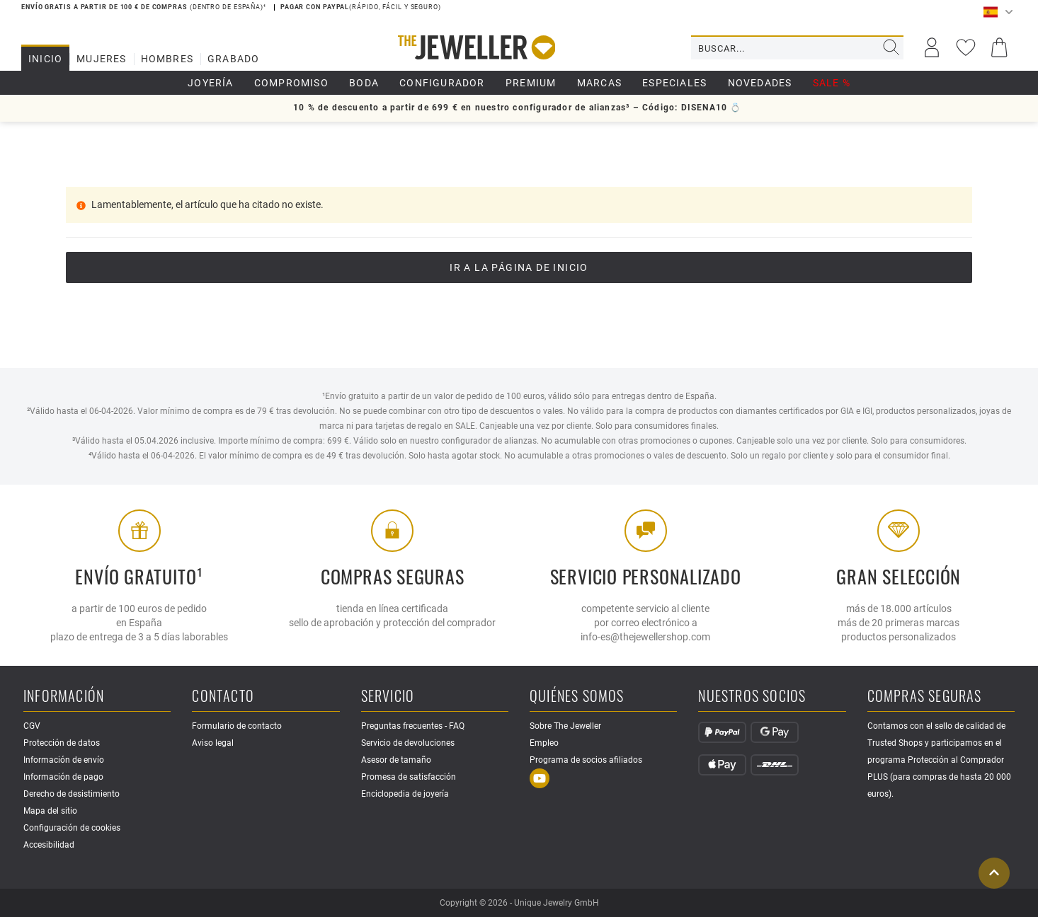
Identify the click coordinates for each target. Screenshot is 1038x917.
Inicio (45, 58)
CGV (31, 726)
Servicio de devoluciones (408, 743)
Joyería (210, 82)
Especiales (674, 82)
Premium (531, 82)
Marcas (599, 82)
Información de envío (63, 760)
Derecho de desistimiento (71, 794)
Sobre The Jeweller (565, 726)
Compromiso (291, 82)
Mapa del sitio (50, 811)
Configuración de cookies (71, 828)
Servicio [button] (388, 696)
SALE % (831, 82)
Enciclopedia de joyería (405, 794)
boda (364, 82)
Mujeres (101, 58)
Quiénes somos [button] (577, 696)
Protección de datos (61, 743)
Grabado (233, 58)
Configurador (441, 82)
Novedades (760, 82)
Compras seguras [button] (924, 696)
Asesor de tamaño (396, 760)
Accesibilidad (48, 845)
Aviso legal (213, 743)
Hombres (167, 58)
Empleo (544, 743)
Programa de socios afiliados (586, 760)
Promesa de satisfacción (408, 777)
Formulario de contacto (237, 726)
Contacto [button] (223, 696)
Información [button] (63, 696)
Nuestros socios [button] (752, 696)
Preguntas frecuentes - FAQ (412, 726)
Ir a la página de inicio (519, 267)
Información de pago (63, 777)
